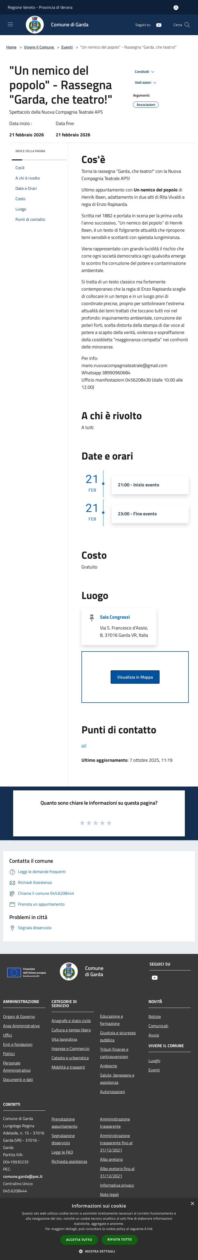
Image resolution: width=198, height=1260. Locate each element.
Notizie (154, 1016)
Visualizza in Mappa (135, 677)
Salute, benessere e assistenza (117, 1078)
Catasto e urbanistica (70, 1058)
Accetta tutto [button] (79, 1240)
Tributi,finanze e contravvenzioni (114, 1053)
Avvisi (153, 1035)
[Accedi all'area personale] (176, 8)
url (83, 745)
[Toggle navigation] (10, 24)
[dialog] (99, 1229)
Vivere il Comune (39, 47)
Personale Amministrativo (16, 1066)
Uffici (7, 1035)
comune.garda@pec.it (23, 1176)
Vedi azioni (146, 83)
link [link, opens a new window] (150, 1229)
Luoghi (154, 1060)
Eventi (67, 47)
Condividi (145, 72)
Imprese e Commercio (70, 1048)
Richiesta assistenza (69, 1161)
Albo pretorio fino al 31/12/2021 (117, 1172)
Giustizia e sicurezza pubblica (118, 1036)
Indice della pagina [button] (30, 151)
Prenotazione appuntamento (64, 1122)
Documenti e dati (18, 1079)
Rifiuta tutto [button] (120, 1239)
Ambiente (108, 1066)
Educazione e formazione (111, 1019)
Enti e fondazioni (17, 1044)
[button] (99, 1251)
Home (11, 47)
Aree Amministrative (21, 1026)
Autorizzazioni (112, 1091)
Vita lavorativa (64, 1039)
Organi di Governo (19, 1016)
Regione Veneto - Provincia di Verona (40, 7)
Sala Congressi (115, 616)
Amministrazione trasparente (115, 1122)
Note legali (109, 1194)
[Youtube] (157, 24)
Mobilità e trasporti (68, 1067)
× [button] (192, 1204)
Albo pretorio (111, 1159)
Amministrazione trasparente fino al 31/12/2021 (116, 1142)
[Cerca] (187, 25)
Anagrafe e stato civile (71, 1020)
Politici (9, 1054)
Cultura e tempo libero (71, 1030)
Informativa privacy (117, 1185)
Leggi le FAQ (62, 1152)
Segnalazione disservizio (63, 1139)
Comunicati (158, 1026)
